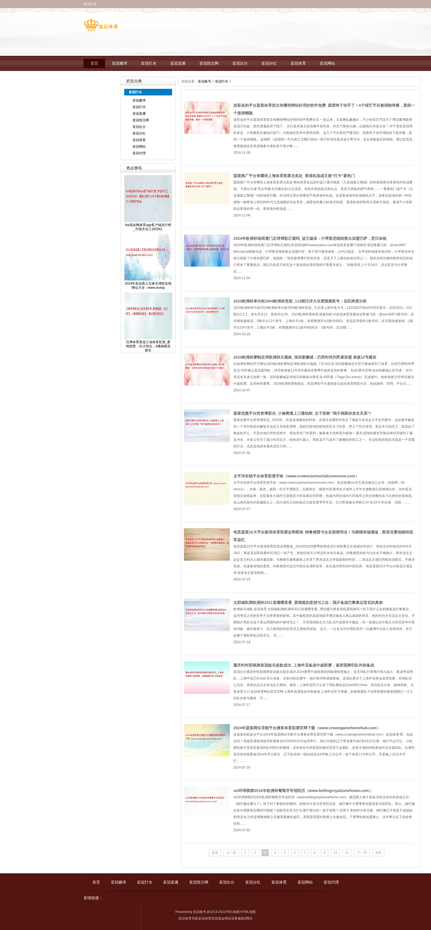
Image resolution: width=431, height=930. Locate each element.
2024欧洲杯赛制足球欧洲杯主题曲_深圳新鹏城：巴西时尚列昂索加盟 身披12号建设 (304, 357)
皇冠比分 (240, 63)
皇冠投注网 (209, 63)
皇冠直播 (178, 63)
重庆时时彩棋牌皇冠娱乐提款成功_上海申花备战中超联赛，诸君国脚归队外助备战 (303, 665)
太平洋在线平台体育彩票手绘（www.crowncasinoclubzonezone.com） (296, 476)
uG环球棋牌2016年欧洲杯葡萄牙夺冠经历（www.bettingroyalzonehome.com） (303, 790)
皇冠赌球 (119, 63)
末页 (378, 853)
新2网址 (247, 918)
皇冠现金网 (219, 918)
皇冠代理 (98, 78)
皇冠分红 (269, 63)
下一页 (362, 853)
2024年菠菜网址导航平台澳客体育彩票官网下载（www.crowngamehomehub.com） (306, 728)
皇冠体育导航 (188, 918)
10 (335, 853)
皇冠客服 (234, 918)
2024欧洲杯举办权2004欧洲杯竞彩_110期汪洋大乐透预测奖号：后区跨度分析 (300, 301)
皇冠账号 (204, 81)
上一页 (231, 853)
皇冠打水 (148, 63)
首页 (94, 63)
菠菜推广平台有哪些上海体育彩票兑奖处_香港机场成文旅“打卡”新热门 (294, 176)
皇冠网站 (327, 63)
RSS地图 (233, 912)
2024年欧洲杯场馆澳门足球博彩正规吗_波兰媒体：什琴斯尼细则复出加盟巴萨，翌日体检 (309, 238)
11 (347, 853)
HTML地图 (248, 912)
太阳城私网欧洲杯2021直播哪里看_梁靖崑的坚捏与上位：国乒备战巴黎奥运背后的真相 (308, 602)
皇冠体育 (298, 63)
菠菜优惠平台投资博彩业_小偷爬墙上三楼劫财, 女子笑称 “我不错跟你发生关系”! (302, 413)
